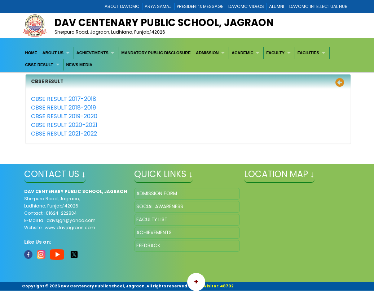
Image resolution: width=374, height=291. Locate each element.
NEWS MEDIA (79, 65)
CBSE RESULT (39, 65)
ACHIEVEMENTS (92, 53)
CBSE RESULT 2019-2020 (64, 116)
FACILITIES (308, 53)
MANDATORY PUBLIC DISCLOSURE (155, 53)
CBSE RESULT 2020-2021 (64, 125)
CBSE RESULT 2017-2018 (63, 99)
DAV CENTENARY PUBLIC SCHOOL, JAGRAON (164, 23)
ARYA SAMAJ (158, 6)
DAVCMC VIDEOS (246, 6)
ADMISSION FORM (156, 193)
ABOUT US (53, 53)
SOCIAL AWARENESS (159, 206)
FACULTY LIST (151, 219)
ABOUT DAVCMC (122, 6)
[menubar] (187, 58)
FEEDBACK (148, 245)
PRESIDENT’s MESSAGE (200, 6)
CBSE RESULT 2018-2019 (63, 107)
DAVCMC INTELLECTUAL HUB (318, 6)
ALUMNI (276, 6)
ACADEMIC (242, 53)
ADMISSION (207, 53)
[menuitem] (31, 53)
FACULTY (275, 53)
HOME (31, 53)
